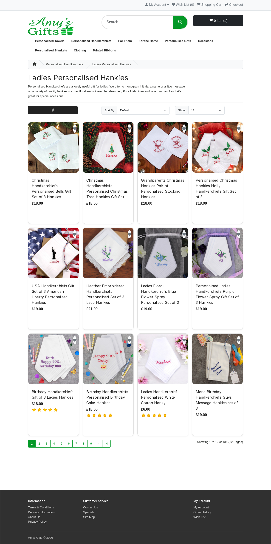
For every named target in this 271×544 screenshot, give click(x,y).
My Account (201, 507)
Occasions (205, 41)
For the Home (148, 41)
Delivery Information (41, 512)
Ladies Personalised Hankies (111, 64)
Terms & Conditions (41, 507)
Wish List (199, 517)
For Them (125, 41)
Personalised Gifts (178, 41)
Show (182, 110)
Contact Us (90, 507)
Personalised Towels (50, 41)
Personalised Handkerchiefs (91, 41)
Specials (88, 512)
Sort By (109, 110)
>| (106, 444)
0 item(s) (218, 21)
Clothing (80, 50)
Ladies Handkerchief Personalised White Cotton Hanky (159, 398)
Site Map (89, 517)
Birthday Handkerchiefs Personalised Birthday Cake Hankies (107, 398)
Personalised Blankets (51, 50)
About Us (34, 517)
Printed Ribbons (104, 50)
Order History (202, 512)
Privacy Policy (37, 521)
